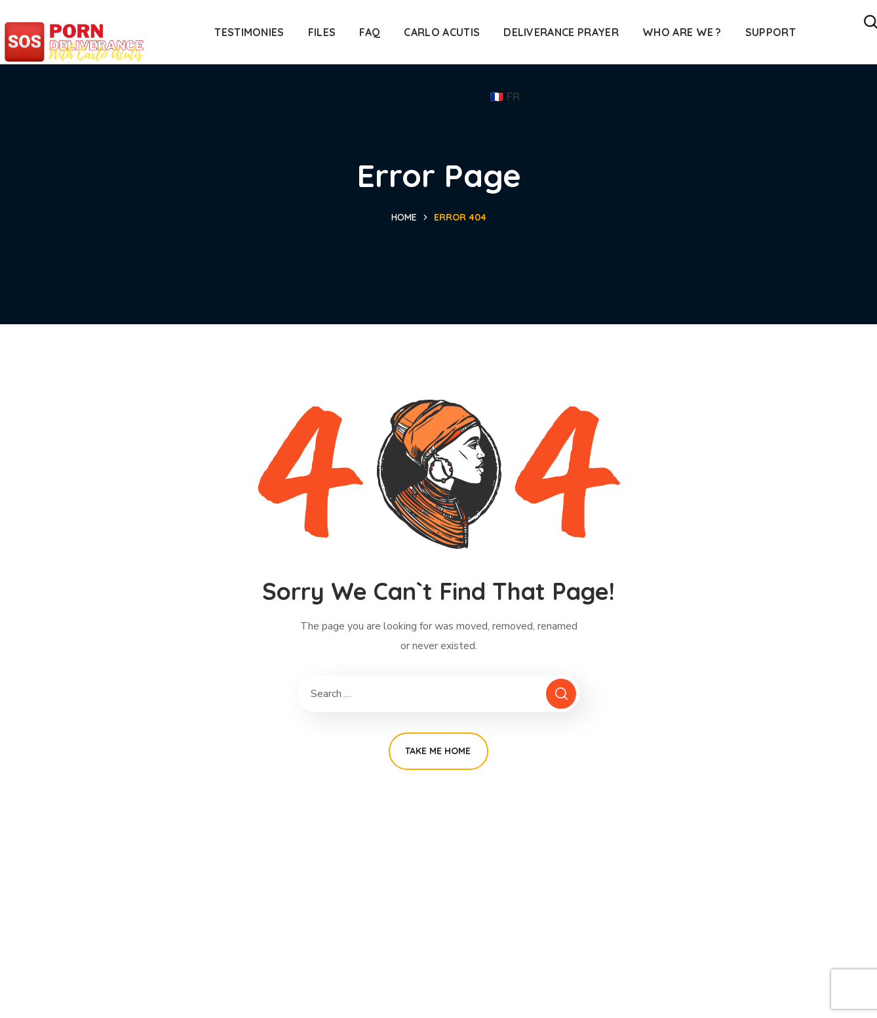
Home (404, 217)
